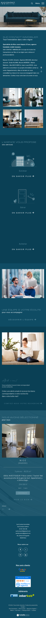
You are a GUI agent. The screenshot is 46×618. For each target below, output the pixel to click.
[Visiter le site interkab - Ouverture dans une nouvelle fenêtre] (26, 595)
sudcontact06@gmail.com (23, 531)
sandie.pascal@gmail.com (23, 533)
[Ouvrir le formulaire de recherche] (32, 3)
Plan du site (22, 608)
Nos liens (18, 610)
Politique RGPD (26, 610)
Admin (12, 610)
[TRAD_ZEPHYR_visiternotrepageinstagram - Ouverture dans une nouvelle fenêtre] (20, 555)
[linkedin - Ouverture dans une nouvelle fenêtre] (26, 555)
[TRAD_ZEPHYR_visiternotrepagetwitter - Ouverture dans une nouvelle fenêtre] (26, 550)
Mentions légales (31, 608)
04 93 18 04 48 (23, 529)
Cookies (34, 610)
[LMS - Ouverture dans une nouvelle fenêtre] (14, 595)
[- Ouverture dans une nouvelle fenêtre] (22, 570)
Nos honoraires (13, 608)
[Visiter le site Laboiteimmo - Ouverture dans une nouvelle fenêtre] (23, 614)
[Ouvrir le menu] (40, 3)
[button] (9, 509)
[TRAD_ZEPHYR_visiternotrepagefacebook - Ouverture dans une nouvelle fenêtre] (20, 550)
